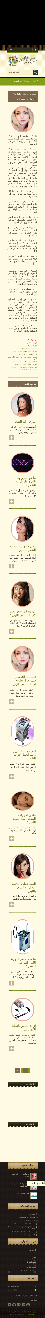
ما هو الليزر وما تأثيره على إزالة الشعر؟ (25, 345)
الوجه (34, 1254)
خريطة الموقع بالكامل (27, 1270)
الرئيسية (35, 80)
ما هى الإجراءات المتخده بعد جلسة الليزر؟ (24, 364)
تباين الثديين (31, 1214)
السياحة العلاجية (31, 1267)
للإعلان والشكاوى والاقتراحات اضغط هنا (27, 1295)
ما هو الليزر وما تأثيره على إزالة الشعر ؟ (26, 481)
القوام (34, 1257)
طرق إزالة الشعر (32, 343)
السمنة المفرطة (31, 1262)
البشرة (34, 1259)
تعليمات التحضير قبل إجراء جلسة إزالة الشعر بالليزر (23, 358)
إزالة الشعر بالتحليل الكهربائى (23, 1027)
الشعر (28, 80)
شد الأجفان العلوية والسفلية (26, 1217)
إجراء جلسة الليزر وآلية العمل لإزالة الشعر (24, 361)
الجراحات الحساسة (30, 1264)
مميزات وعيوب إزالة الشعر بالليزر (23, 548)
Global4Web (31, 1314)
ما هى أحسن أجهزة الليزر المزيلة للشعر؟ (23, 962)
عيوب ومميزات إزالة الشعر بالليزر (27, 348)
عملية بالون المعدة (29, 1235)
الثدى (34, 1255)
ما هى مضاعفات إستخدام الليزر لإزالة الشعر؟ (23, 367)
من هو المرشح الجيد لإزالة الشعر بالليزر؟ (25, 354)
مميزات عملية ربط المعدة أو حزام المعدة (23, 1231)
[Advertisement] (22, 22)
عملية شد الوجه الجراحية (27, 1220)
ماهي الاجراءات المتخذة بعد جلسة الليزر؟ (24, 818)
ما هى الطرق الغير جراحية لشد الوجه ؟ (23, 1223)
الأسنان (34, 1265)
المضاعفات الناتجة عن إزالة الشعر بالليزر (24, 887)
